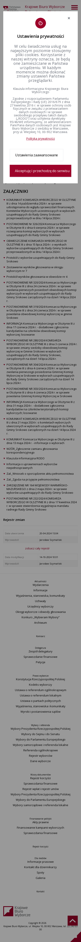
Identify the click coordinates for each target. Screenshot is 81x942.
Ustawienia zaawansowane (36, 155)
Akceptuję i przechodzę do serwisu (42, 170)
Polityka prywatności (40, 138)
